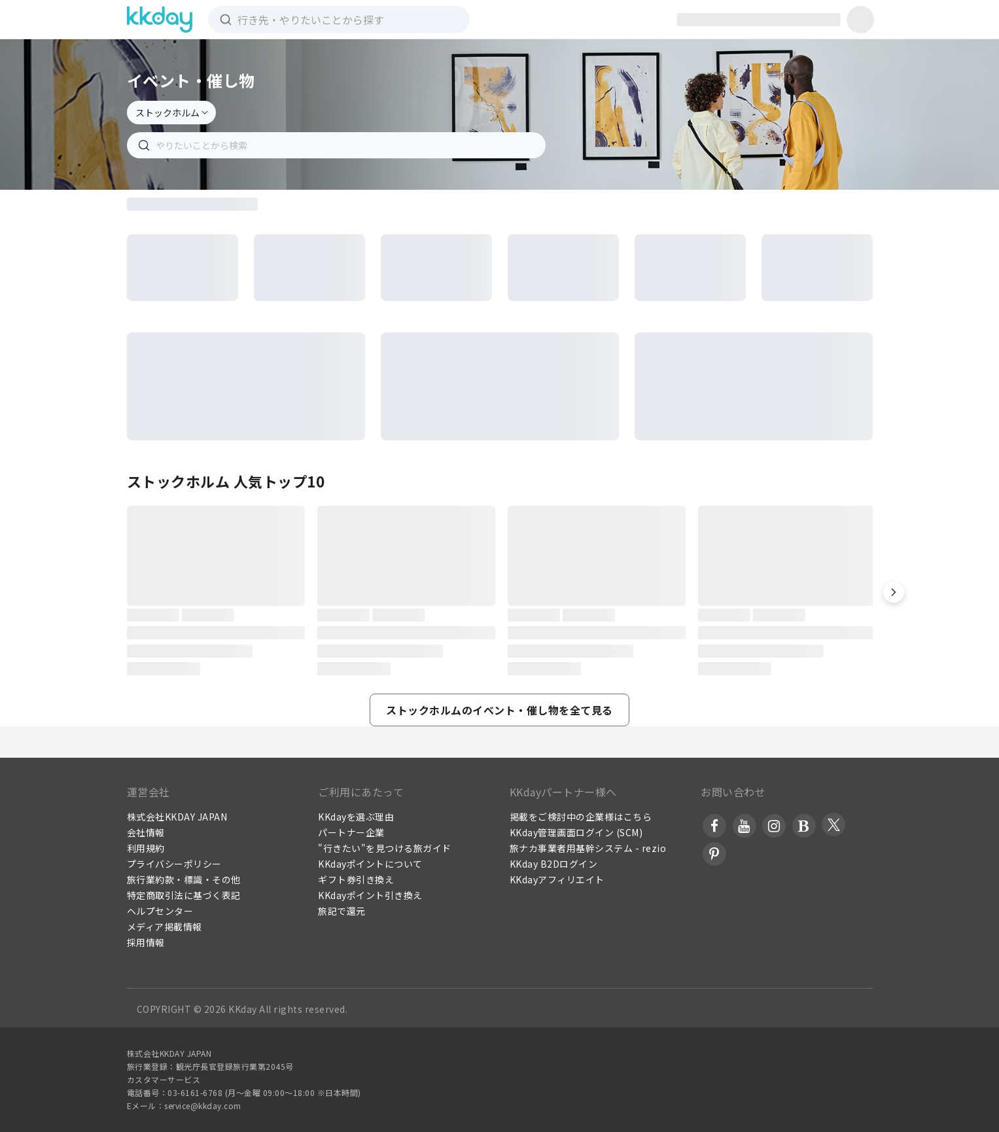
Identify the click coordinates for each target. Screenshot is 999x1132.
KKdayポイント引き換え (370, 895)
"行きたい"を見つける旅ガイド (384, 848)
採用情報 (146, 942)
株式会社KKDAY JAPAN (177, 816)
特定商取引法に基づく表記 (184, 895)
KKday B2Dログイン (554, 863)
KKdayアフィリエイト (557, 879)
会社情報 (146, 832)
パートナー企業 (351, 832)
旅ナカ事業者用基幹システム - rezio (588, 848)
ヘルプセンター (160, 910)
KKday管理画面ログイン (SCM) (576, 832)
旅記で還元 (342, 910)
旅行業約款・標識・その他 (184, 879)
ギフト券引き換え (356, 879)
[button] (893, 592)
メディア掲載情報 (164, 926)
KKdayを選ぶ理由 (356, 816)
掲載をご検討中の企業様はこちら (581, 816)
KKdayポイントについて (370, 863)
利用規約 (146, 848)
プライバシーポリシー (174, 863)
